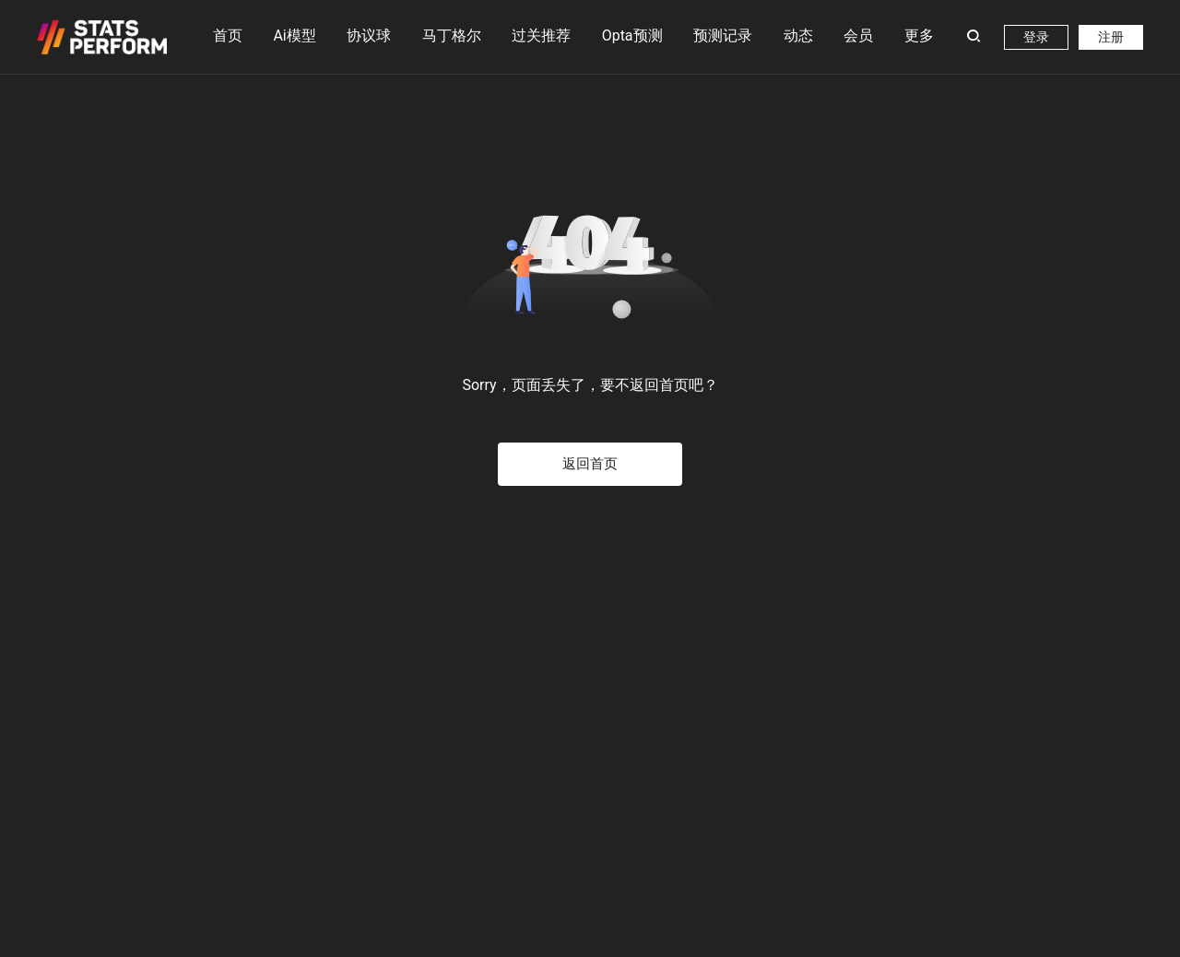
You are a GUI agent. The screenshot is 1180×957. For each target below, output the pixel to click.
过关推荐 (541, 35)
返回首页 (590, 463)
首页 (227, 35)
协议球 (369, 35)
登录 (1036, 37)
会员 (858, 35)
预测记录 (722, 35)
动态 (798, 35)
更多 (919, 35)
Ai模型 (294, 27)
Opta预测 (632, 35)
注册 (1111, 37)
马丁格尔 (451, 27)
